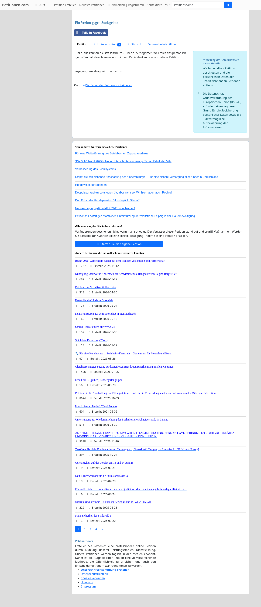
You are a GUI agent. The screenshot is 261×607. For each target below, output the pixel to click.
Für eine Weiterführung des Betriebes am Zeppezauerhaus (111, 153)
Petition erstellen (63, 5)
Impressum (88, 586)
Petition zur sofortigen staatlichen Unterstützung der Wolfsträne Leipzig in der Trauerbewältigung (135, 216)
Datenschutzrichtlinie (162, 44)
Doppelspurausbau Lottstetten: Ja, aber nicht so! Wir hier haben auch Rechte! (123, 192)
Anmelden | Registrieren (125, 5)
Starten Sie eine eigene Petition (119, 244)
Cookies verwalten (93, 578)
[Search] (198, 5)
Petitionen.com (15, 4)
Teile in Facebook (90, 32)
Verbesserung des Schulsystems (95, 169)
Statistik (134, 44)
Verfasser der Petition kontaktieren (107, 85)
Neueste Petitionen (92, 5)
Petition (82, 44)
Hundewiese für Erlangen (91, 184)
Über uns (87, 582)
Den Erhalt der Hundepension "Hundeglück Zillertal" (107, 200)
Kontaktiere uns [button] (157, 5)
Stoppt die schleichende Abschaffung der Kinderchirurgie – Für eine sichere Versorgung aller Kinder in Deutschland (146, 176)
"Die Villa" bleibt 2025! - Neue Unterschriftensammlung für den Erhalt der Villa (123, 161)
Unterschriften (107, 44)
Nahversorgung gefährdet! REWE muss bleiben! (105, 208)
